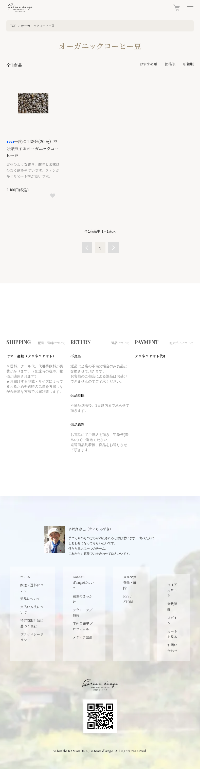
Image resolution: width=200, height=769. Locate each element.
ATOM (128, 601)
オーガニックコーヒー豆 (37, 26)
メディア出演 (82, 637)
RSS (126, 596)
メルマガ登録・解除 (129, 582)
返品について (30, 598)
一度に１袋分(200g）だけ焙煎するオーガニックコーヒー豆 (32, 148)
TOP (13, 26)
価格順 (170, 63)
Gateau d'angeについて (83, 582)
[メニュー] (189, 7)
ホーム (25, 576)
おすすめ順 (148, 63)
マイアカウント (172, 590)
